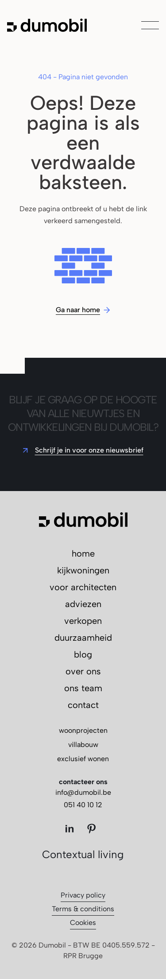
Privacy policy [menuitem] (83, 895)
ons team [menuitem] (83, 688)
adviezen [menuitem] (83, 604)
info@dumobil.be (83, 792)
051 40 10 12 (83, 805)
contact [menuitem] (83, 705)
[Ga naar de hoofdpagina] (47, 25)
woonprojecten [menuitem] (83, 730)
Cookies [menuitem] (83, 922)
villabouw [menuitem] (83, 744)
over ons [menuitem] (83, 671)
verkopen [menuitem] (83, 620)
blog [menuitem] (83, 654)
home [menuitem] (83, 553)
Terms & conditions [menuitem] (83, 909)
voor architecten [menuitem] (83, 587)
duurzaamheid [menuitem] (83, 637)
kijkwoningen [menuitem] (83, 570)
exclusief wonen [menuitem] (83, 759)
